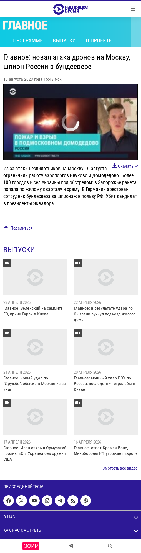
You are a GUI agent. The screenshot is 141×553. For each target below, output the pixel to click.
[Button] (18, 229)
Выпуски (64, 40)
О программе (25, 40)
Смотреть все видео (120, 468)
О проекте (99, 40)
